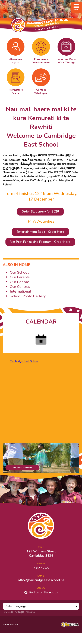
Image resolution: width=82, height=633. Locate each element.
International (20, 291)
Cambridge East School (24, 361)
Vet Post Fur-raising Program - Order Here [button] (40, 242)
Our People (19, 281)
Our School (19, 272)
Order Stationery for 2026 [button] (40, 212)
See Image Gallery (22, 467)
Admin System (10, 624)
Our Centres (20, 286)
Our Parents (20, 277)
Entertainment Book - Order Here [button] (40, 232)
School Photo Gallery (28, 296)
